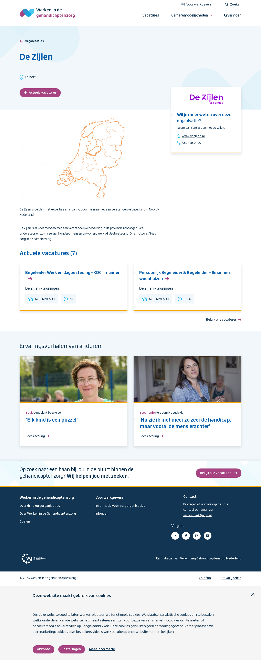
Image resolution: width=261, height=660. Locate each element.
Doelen (25, 522)
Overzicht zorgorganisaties (40, 507)
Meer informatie (103, 649)
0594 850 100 (193, 143)
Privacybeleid (231, 579)
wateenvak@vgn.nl (197, 516)
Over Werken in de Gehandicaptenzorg (48, 514)
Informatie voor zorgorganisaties (120, 507)
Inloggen (101, 514)
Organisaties (32, 40)
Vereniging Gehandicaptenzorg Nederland (210, 559)
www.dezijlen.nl (194, 136)
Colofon (205, 579)
